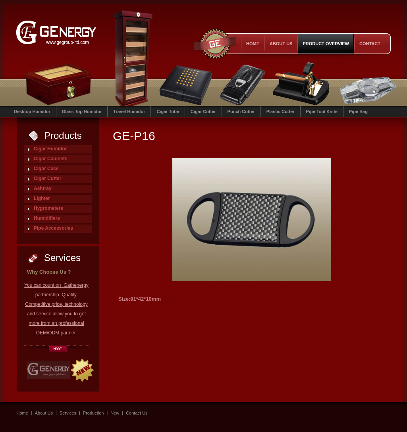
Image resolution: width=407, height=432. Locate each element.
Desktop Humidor (32, 111)
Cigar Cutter (203, 111)
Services (68, 413)
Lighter (42, 198)
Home (252, 43)
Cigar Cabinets (51, 158)
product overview (326, 43)
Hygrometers (48, 208)
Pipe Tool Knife (322, 111)
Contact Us (136, 413)
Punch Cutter (241, 111)
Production (93, 413)
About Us (281, 43)
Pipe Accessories (53, 228)
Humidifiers (47, 218)
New (114, 413)
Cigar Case (46, 168)
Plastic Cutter (280, 111)
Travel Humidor (129, 111)
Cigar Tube (167, 111)
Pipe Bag (358, 111)
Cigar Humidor (50, 149)
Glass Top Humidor (82, 111)
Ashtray (43, 188)
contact (369, 43)
